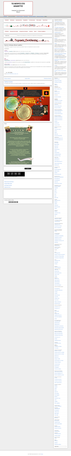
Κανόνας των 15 (57, 93)
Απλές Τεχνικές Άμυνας (58, 382)
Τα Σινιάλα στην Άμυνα (58, 379)
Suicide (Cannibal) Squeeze (59, 286)
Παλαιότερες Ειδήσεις (58, 444)
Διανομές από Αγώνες (58, 428)
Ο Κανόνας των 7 (57, 308)
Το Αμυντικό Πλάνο (57, 321)
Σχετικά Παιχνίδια (57, 437)
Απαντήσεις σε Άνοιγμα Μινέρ (59, 257)
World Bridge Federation (8, 185)
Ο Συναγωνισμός (32, 20)
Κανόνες (56, 90)
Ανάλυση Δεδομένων (58, 267)
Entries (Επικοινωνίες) (58, 272)
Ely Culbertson (57, 410)
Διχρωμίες (56, 210)
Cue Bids (56, 167)
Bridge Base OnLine (7, 187)
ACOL (55, 259)
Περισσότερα (45, 20)
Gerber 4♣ (56, 181)
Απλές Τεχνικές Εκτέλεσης (59, 371)
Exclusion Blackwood (58, 169)
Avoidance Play (57, 298)
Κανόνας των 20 (57, 91)
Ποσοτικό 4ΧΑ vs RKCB (58, 183)
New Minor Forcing (57, 155)
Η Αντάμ (56, 377)
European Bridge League (8, 183)
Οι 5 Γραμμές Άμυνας (58, 320)
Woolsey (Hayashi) (57, 186)
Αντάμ (55, 312)
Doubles (56, 199)
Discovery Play (57, 271)
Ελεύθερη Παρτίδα (32, 16)
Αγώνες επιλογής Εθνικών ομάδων (12, 73)
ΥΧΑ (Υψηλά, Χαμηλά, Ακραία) (59, 27)
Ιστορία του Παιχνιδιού (58, 406)
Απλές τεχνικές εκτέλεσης (58, 21)
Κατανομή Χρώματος (58, 433)
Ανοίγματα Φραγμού (58, 115)
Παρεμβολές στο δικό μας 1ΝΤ (59, 240)
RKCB (55, 390)
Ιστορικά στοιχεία (19, 16)
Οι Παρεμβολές (57, 234)
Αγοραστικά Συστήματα (58, 244)
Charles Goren (57, 411)
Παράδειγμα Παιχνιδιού (58, 82)
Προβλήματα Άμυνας (58, 340)
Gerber (56, 388)
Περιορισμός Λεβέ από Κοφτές (59, 327)
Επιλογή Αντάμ (57, 313)
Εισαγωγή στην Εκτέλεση (58, 370)
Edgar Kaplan (57, 413)
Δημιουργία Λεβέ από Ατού (59, 329)
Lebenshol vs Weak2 (58, 218)
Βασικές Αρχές (57, 311)
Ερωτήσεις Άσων (57, 176)
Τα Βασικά (7, 31)
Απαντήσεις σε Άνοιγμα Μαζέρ (59, 256)
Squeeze (56, 277)
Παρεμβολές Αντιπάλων (58, 237)
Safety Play (56, 269)
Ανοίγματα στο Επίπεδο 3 (58, 116)
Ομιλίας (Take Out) (57, 200)
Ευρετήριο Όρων (57, 431)
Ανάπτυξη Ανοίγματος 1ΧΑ (59, 138)
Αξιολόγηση (12, 20)
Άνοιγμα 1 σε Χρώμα (58, 350)
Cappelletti (56, 187)
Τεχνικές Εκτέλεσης (57, 268)
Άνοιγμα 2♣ (56, 104)
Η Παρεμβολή (57, 367)
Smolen (56, 130)
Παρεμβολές (25, 20)
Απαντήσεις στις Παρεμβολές (59, 235)
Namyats (56, 121)
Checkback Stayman (58, 32)
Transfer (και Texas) (58, 129)
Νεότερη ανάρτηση (7, 78)
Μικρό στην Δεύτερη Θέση (59, 333)
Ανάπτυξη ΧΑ (57, 137)
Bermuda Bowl (57, 420)
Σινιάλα (56, 318)
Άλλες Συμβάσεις (57, 403)
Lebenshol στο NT (57, 224)
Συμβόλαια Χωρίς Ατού (58, 315)
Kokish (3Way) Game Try (58, 161)
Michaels (56, 38)
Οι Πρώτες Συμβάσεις (41, 31)
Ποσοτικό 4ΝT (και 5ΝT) (58, 135)
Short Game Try (57, 159)
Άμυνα (35, 31)
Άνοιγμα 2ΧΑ (57, 357)
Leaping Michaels (57, 221)
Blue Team (56, 417)
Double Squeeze (57, 281)
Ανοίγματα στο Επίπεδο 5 (58, 119)
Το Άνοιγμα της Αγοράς (58, 346)
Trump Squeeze (57, 283)
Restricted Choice (57, 303)
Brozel (56, 191)
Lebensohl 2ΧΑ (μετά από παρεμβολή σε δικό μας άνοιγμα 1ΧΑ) (60, 54)
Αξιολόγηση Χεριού (57, 87)
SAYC (55, 252)
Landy (55, 189)
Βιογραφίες (26, 16)
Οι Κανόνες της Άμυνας (58, 380)
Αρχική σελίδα (27, 78)
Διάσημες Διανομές (40, 16)
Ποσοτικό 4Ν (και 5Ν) (58, 174)
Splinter (56, 43)
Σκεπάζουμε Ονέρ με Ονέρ (59, 335)
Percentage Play (57, 288)
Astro (55, 194)
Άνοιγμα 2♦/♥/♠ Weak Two (58, 110)
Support (56, 203)
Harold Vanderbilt (57, 408)
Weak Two (56, 391)
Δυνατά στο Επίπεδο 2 (58, 103)
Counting (56, 291)
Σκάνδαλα (56, 442)
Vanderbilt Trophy (57, 422)
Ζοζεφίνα (56, 172)
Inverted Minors (57, 152)
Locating (56, 293)
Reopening (56, 242)
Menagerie (56, 440)
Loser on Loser (57, 274)
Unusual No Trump (57, 212)
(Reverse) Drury (57, 149)
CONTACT (6, 16)
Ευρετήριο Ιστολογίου (58, 96)
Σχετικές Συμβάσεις (57, 247)
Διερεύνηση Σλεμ (19, 20)
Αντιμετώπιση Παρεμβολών (59, 223)
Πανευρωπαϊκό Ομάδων (58, 423)
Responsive (56, 205)
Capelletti (56, 401)
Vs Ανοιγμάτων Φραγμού (58, 220)
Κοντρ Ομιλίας (57, 393)
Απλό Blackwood (57, 180)
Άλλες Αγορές (38, 20)
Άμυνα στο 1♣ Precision (58, 230)
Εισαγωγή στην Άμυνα (58, 376)
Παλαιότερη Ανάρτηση (47, 78)
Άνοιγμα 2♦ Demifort (58, 107)
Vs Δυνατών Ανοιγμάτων (58, 229)
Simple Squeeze (57, 280)
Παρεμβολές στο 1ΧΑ (58, 185)
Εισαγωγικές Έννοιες (58, 343)
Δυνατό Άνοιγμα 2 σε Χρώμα (59, 360)
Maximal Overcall (57, 206)
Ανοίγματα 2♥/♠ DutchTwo (58, 113)
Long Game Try (57, 158)
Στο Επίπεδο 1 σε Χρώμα (58, 100)
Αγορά (56, 344)
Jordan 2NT (56, 147)
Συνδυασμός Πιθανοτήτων (59, 290)
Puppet (56, 132)
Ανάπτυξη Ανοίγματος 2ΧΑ (59, 139)
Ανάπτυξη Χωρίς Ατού (58, 126)
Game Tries (56, 157)
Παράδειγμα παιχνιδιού (8, 81)
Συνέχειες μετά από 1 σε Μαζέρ (59, 352)
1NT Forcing (56, 142)
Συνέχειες (56, 263)
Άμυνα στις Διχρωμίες (58, 227)
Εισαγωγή (56, 345)
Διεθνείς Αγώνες (57, 419)
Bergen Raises (57, 144)
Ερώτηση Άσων (57, 365)
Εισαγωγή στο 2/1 (57, 245)
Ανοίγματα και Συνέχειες (23, 31)
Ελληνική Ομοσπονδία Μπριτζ (9, 181)
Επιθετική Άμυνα (57, 322)
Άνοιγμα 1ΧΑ (57, 355)
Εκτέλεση (31, 31)
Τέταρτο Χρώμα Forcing (58, 163)
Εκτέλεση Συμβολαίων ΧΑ (58, 373)
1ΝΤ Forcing (56, 248)
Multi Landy (56, 197)
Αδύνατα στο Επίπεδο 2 (58, 109)
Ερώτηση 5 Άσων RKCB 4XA (59, 48)
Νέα (17, 73)
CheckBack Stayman (58, 154)
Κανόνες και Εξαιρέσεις (58, 305)
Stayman (56, 127)
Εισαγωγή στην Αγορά (14, 31)
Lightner (56, 208)
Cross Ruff (56, 296)
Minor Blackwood (57, 178)
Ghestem (56, 214)
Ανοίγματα (56, 99)
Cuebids (56, 65)
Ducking (56, 338)
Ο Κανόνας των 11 (57, 306)
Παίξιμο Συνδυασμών (58, 301)
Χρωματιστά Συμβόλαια (58, 316)
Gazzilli (56, 249)
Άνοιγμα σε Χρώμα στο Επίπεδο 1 (60, 254)
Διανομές (56, 425)
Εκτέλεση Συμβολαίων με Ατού (59, 374)
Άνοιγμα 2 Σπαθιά (57, 358)
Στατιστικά (56, 432)
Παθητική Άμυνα (57, 324)
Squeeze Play (57, 278)
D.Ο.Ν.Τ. (56, 192)
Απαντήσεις (56, 262)
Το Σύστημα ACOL (57, 260)
